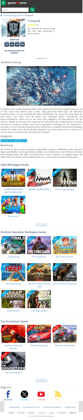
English (11, 413)
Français (42, 413)
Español (31, 413)
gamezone (17, 2)
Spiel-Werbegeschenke (13, 15)
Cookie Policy (70, 407)
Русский (21, 413)
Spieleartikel (14, 407)
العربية (51, 413)
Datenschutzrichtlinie (52, 407)
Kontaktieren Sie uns (31, 407)
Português (61, 413)
